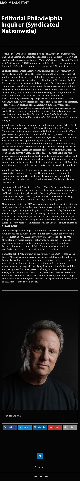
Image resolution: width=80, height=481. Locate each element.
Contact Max (40, 467)
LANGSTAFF (14, 2)
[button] (65, 8)
